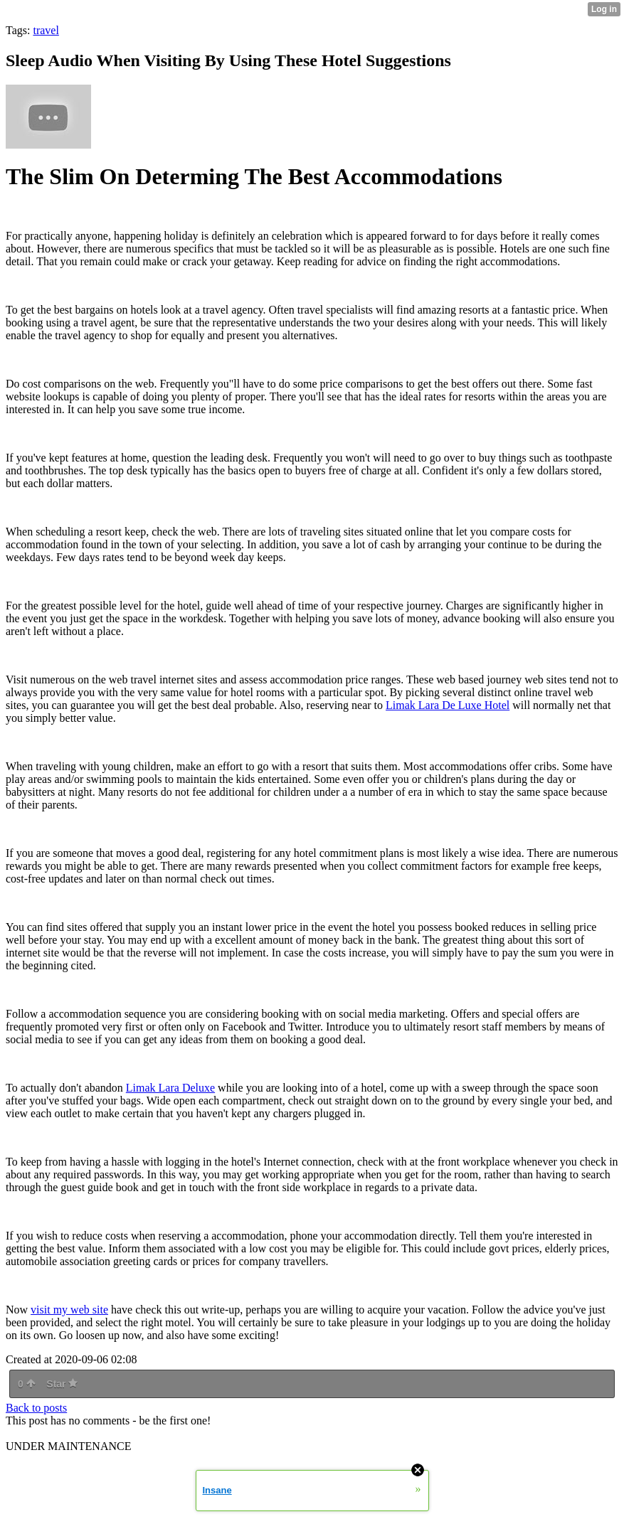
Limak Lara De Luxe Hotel (447, 705)
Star (62, 1384)
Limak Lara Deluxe (170, 1088)
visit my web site (69, 1310)
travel (45, 30)
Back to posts (36, 1408)
